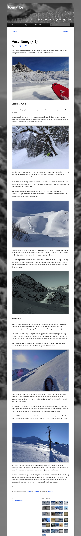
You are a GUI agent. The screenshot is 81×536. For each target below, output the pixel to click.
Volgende (66, 31)
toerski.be (37, 491)
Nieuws (29, 491)
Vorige (14, 31)
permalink (51, 491)
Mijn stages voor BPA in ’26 (33, 25)
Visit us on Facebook (18, 500)
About (20, 25)
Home (14, 25)
